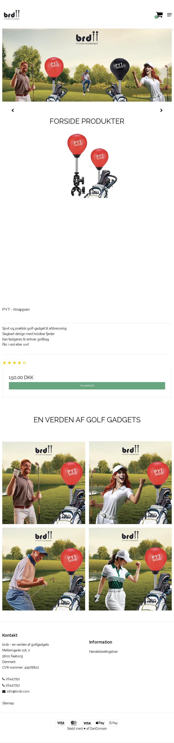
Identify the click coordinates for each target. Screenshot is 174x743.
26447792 (11, 679)
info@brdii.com (18, 691)
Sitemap (8, 703)
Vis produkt (87, 385)
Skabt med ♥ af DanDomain (87, 728)
